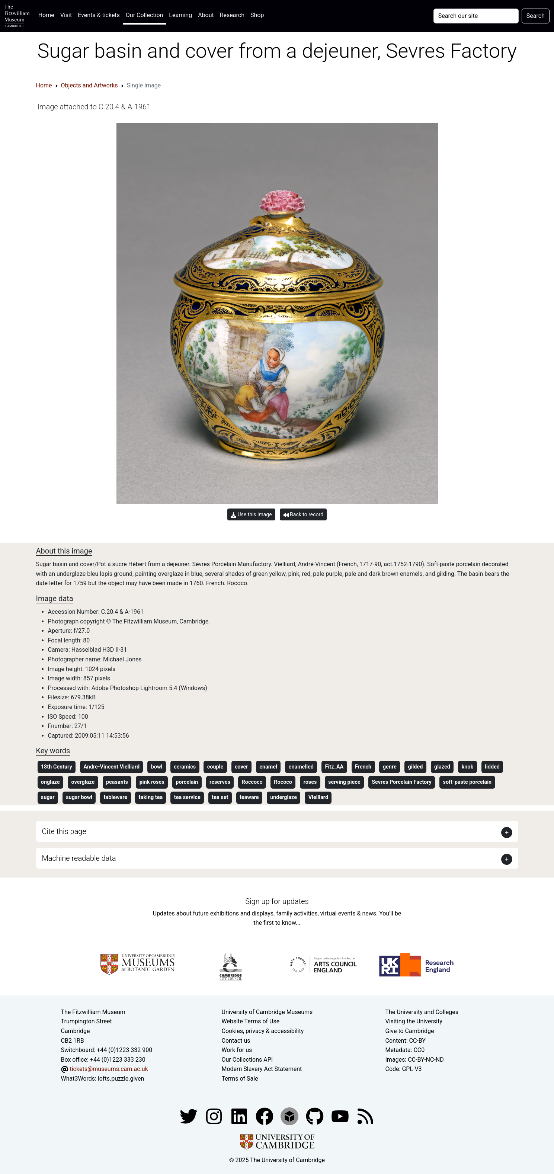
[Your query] (476, 16)
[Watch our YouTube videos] (340, 1115)
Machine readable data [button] (79, 858)
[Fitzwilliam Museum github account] (315, 1115)
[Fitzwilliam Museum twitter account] (189, 1115)
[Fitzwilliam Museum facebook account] (240, 1115)
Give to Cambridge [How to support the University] (409, 1031)
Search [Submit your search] (535, 15)
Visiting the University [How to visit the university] (413, 1021)
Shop (257, 15)
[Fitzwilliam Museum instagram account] (214, 1115)
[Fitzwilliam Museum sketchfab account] (290, 1115)
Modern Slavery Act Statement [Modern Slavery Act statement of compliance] (262, 1068)
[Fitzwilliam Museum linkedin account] (265, 1115)
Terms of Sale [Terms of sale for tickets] (240, 1078)
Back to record (303, 514)
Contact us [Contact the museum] (236, 1040)
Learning (180, 15)
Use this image (251, 514)
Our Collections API (247, 1059)
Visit (66, 15)
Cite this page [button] (64, 831)
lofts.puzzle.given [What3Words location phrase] (121, 1078)
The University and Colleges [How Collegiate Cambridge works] (421, 1012)
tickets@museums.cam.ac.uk (109, 1068)
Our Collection (144, 15)
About (206, 15)
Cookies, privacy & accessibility (263, 1031)
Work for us (237, 1049)
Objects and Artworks (89, 85)
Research (232, 15)
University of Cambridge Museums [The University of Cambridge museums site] (267, 1012)
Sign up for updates (276, 901)
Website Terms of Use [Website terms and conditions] (251, 1021)
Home (47, 14)
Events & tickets (99, 15)
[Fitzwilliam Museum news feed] (365, 1115)
